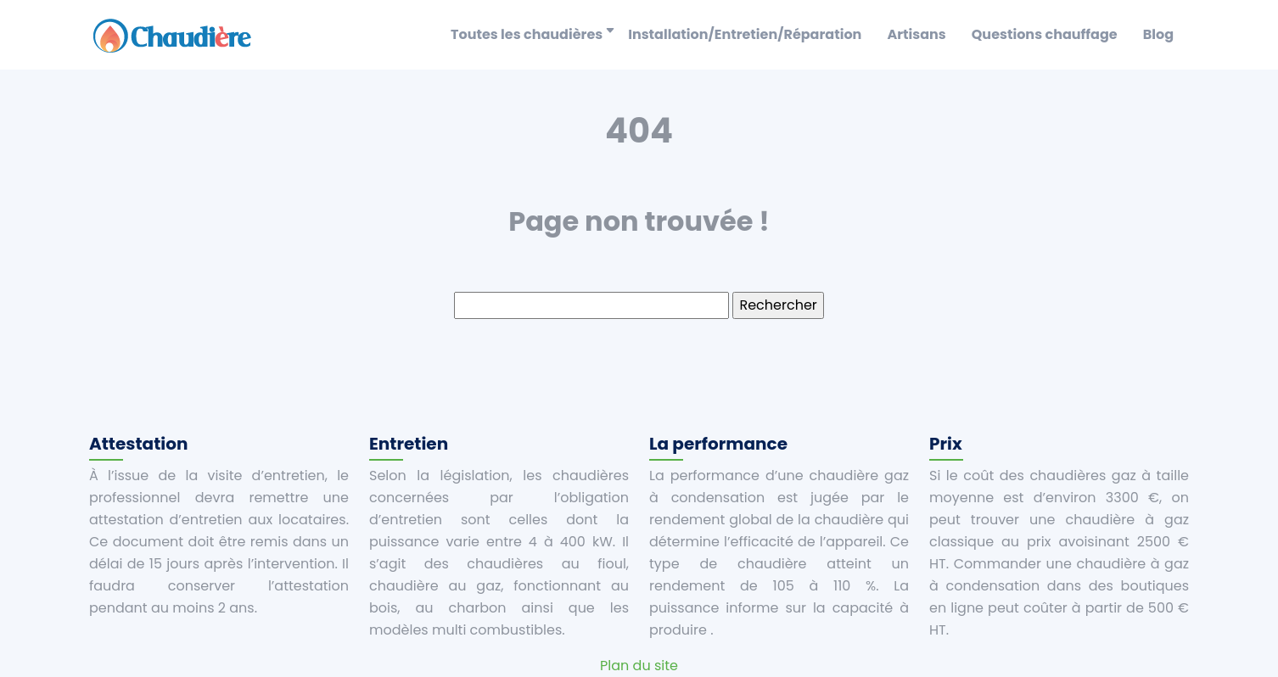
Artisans (916, 34)
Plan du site (639, 665)
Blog (1158, 34)
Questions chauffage (1045, 34)
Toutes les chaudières (527, 34)
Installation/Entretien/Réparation (744, 34)
